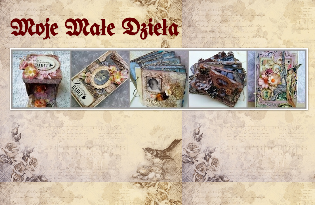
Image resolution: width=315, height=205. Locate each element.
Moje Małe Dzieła (94, 29)
